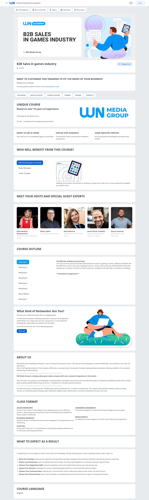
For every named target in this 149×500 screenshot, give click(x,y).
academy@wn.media (51, 86)
